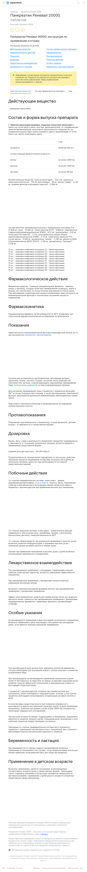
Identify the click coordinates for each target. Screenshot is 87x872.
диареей (31, 385)
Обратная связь (73, 868)
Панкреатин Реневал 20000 (31, 11)
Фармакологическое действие (22, 53)
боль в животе (41, 483)
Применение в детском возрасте (60, 67)
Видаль (45, 834)
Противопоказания (54, 56)
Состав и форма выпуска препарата (61, 49)
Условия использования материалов (53, 868)
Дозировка (14, 60)
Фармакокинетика (53, 53)
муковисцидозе (44, 335)
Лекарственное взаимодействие (23, 63)
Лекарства (14, 11)
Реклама (19, 868)
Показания (14, 56)
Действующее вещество (20, 49)
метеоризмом (20, 385)
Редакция (36, 868)
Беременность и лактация (21, 67)
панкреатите (30, 335)
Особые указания (53, 63)
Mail (3, 868)
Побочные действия (54, 60)
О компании (11, 868)
